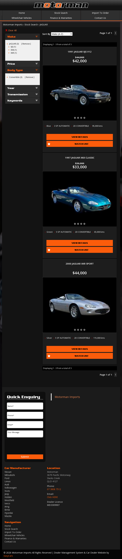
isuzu (7, 490)
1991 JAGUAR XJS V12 (79, 51)
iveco (7, 503)
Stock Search (61, 12)
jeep (7, 493)
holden (8, 497)
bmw (7, 509)
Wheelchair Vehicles (22, 17)
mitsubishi (10, 475)
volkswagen (11, 487)
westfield (9, 500)
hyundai (9, 512)
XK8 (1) (14, 50)
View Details (80, 137)
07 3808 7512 (54, 489)
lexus (8, 481)
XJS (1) (13, 46)
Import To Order (100, 12)
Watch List (81, 144)
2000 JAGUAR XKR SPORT (80, 263)
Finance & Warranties (61, 17)
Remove (26, 43)
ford (7, 478)
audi (7, 484)
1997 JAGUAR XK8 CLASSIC (79, 157)
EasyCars (8, 555)
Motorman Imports (13, 24)
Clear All (12, 30)
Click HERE (52, 497)
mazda (8, 516)
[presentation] (16, 446)
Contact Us (100, 17)
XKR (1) (14, 53)
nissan (8, 471)
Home (22, 12)
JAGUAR (44, 24)
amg (7, 506)
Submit (25, 456)
